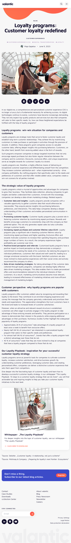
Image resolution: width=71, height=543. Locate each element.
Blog (38, 494)
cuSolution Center (9, 499)
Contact (5, 491)
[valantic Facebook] (23, 101)
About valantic (42, 491)
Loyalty (60, 42)
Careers (39, 502)
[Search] (61, 4)
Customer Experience (35, 38)
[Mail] (41, 101)
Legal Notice (65, 520)
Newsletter (40, 499)
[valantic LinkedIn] (47, 101)
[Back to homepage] (7, 4)
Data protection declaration (59, 523)
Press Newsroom (43, 496)
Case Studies (7, 494)
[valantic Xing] (35, 101)
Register (61, 475)
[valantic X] (29, 101)
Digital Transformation (43, 42)
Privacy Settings (63, 518)
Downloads (6, 496)
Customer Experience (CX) (19, 42)
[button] (66, 4)
